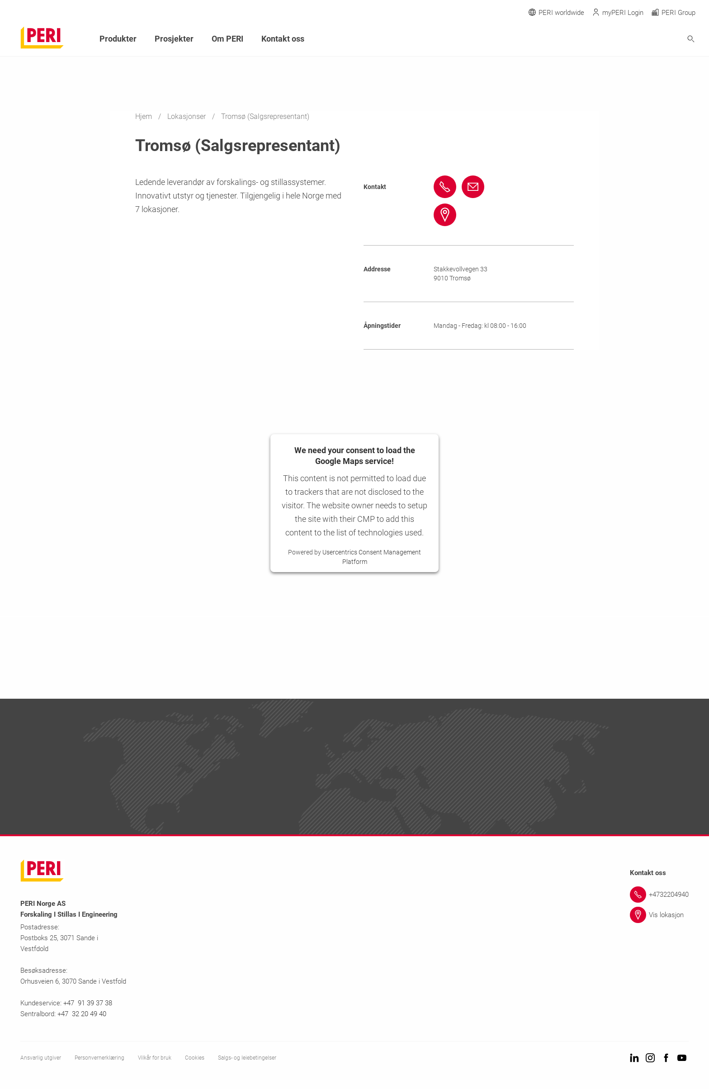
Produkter (118, 38)
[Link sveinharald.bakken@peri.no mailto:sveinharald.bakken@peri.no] (474, 186)
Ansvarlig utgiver (40, 1058)
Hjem (144, 116)
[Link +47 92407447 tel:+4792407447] (446, 186)
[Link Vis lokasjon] (659, 915)
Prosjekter (174, 38)
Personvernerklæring (99, 1058)
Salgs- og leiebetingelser (247, 1058)
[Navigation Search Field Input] (641, 39)
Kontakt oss (282, 38)
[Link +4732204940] (659, 894)
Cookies (194, 1058)
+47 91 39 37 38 (88, 1003)
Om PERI (227, 38)
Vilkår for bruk (154, 1058)
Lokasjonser (187, 116)
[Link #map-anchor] (446, 215)
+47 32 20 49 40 (81, 1014)
